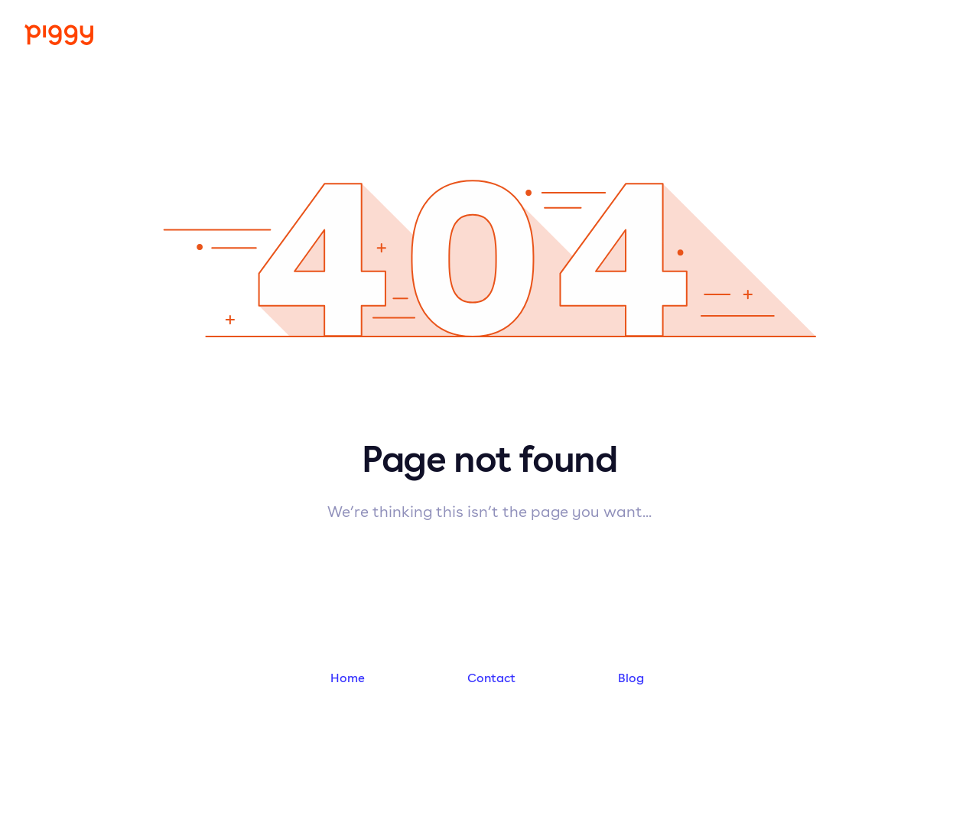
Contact (491, 677)
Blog (631, 677)
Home (347, 677)
